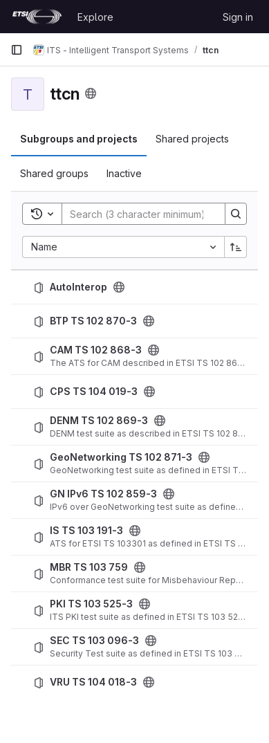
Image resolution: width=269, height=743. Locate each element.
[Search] (153, 213)
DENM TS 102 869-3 (99, 420)
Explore (95, 17)
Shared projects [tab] (192, 139)
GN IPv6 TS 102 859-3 (103, 493)
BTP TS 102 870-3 (93, 321)
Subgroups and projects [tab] (79, 139)
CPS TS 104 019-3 (94, 391)
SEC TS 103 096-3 (94, 640)
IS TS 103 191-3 (86, 530)
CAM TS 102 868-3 (96, 350)
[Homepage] (37, 17)
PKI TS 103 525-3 (91, 603)
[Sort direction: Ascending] (236, 247)
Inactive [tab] (124, 173)
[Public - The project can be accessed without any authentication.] (119, 287)
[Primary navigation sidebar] (17, 50)
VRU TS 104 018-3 (93, 682)
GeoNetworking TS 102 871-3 (121, 457)
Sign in (238, 17)
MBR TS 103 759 (89, 567)
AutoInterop (78, 287)
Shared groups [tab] (54, 173)
